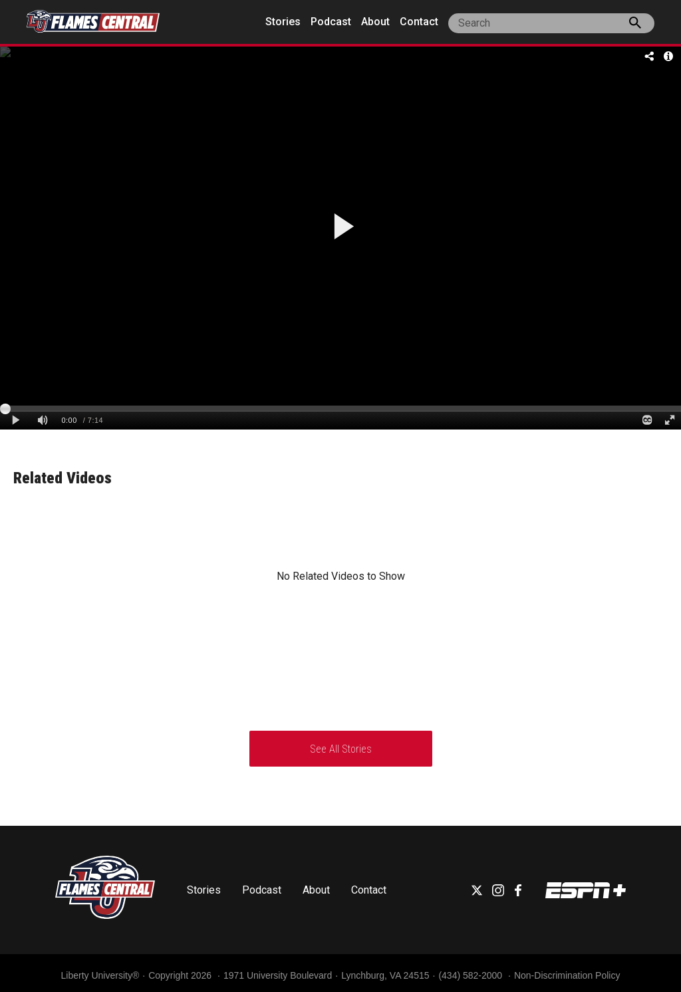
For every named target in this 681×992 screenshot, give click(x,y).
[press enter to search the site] (635, 25)
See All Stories (341, 749)
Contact (419, 21)
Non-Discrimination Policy (567, 975)
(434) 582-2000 (471, 975)
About (375, 21)
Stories (283, 21)
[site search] (551, 23)
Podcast (331, 21)
